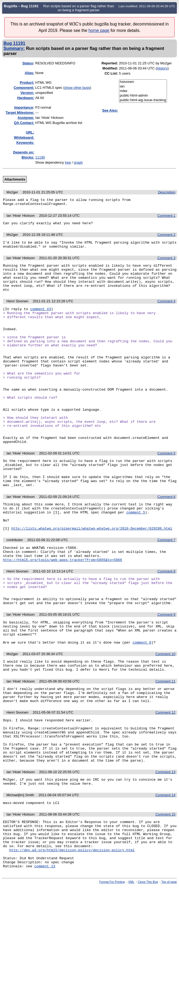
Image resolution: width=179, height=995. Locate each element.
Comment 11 (165, 746)
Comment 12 (165, 780)
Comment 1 (166, 217)
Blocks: (28, 157)
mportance (23, 107)
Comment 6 (166, 539)
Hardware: (25, 98)
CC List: (111, 73)
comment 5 (135, 557)
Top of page (169, 970)
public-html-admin (143, 95)
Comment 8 (166, 623)
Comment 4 (166, 311)
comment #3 (40, 319)
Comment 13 (165, 848)
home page (98, 30)
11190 (40, 157)
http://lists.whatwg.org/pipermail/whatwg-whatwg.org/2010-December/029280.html (91, 576)
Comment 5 (166, 490)
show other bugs (77, 88)
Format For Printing (112, 970)
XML (131, 970)
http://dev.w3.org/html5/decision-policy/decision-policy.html (72, 935)
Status (27, 63)
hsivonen (143, 82)
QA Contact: (24, 123)
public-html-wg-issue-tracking (143, 100)
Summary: (14, 48)
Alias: (29, 73)
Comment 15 (165, 893)
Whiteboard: (24, 137)
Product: (27, 82)
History (162, 68)
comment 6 (142, 704)
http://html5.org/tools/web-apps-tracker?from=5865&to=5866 (62, 611)
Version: (27, 93)
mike (143, 91)
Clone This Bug (148, 970)
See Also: (110, 110)
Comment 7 (166, 588)
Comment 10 (165, 716)
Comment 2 (166, 237)
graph (78, 162)
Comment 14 (165, 873)
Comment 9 (166, 672)
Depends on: (23, 152)
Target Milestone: (20, 113)
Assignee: (25, 118)
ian (143, 86)
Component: (24, 88)
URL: (30, 132)
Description (166, 192)
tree (68, 162)
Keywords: (25, 143)
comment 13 (44, 954)
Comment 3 (166, 262)
